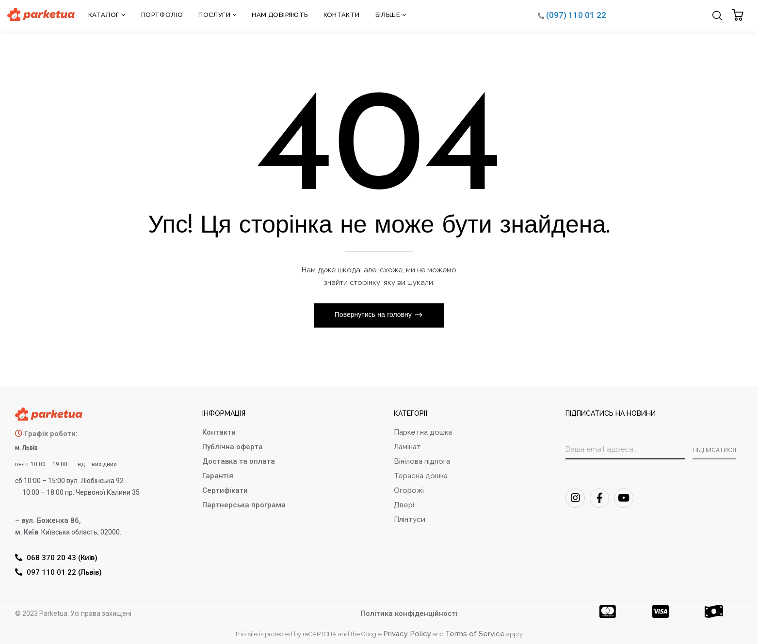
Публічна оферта (232, 446)
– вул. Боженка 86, (48, 520)
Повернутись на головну (374, 315)
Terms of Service (475, 633)
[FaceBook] (599, 498)
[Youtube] (623, 498)
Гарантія (217, 475)
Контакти (219, 432)
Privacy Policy (407, 633)
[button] (739, 15)
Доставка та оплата (238, 461)
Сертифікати (225, 490)
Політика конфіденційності (409, 613)
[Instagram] (575, 498)
